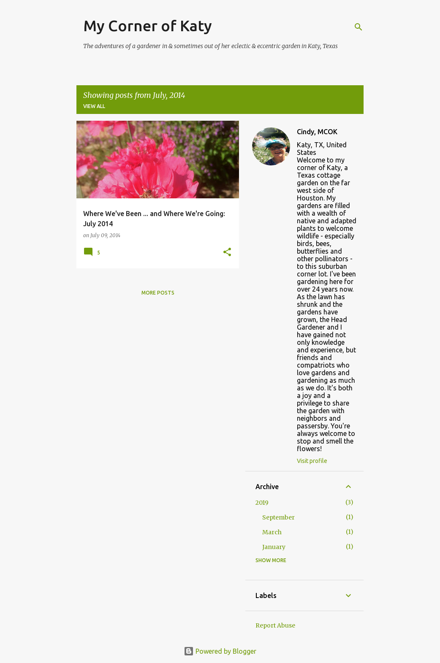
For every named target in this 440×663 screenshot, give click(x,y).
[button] (227, 252)
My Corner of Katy (147, 25)
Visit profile (312, 460)
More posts (157, 292)
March (272, 532)
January (273, 547)
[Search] (358, 27)
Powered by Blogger (220, 651)
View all (94, 106)
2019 (262, 502)
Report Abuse (275, 625)
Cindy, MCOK (317, 131)
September (278, 517)
